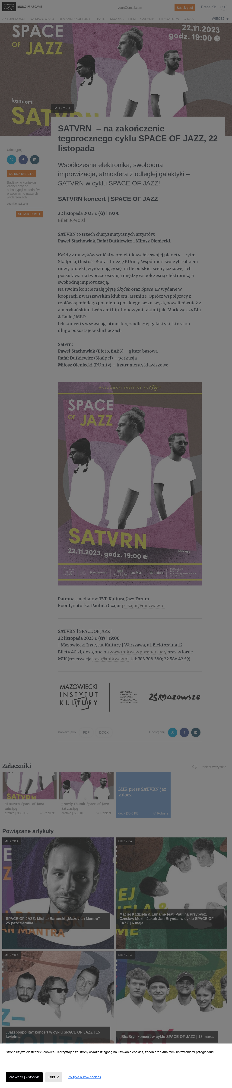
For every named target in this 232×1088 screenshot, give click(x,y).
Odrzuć (53, 1077)
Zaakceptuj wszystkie (24, 1077)
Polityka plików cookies (84, 1077)
